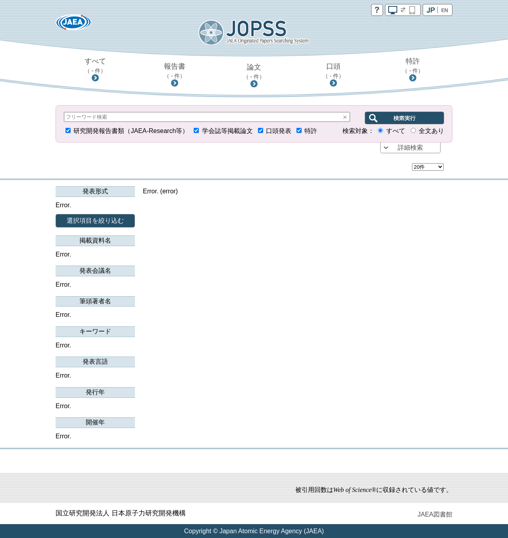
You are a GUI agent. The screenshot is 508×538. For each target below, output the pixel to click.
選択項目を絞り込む (95, 220)
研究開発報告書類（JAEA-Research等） (131, 130)
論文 (254, 71)
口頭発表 (278, 130)
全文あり (431, 130)
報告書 (175, 70)
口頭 (333, 70)
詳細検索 (410, 147)
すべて (95, 65)
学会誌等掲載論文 (227, 130)
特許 (413, 65)
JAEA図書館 (435, 514)
